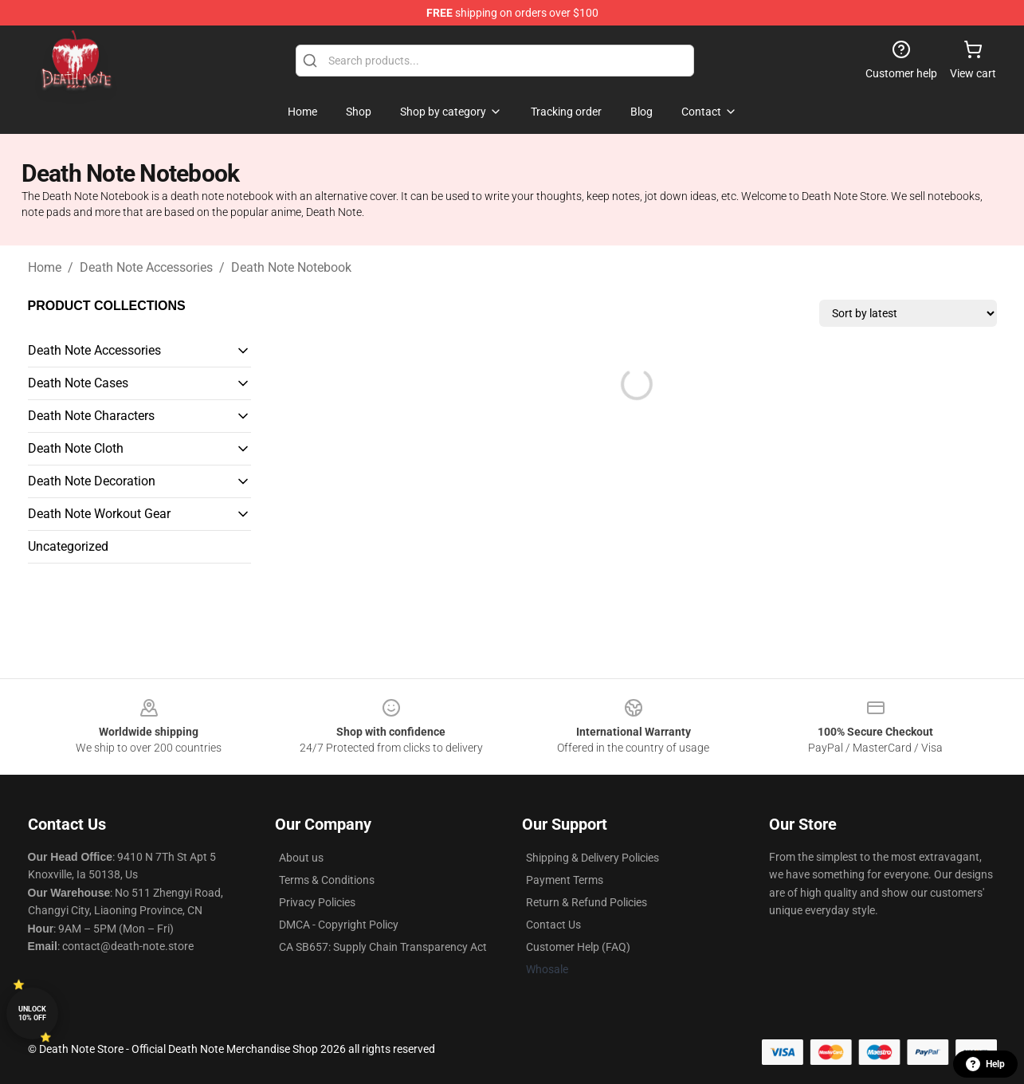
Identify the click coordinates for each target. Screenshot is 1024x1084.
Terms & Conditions (327, 880)
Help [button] (985, 1064)
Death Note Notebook (291, 267)
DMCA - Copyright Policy (338, 924)
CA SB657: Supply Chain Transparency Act (383, 947)
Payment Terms (564, 880)
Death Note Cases (78, 383)
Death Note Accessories (146, 267)
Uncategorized (68, 546)
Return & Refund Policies (586, 902)
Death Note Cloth (76, 448)
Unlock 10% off (32, 1013)
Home (44, 267)
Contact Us (553, 924)
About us (301, 857)
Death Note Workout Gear (99, 513)
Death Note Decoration (91, 481)
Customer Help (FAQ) (578, 947)
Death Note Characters (91, 415)
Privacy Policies (317, 902)
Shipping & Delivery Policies (592, 857)
